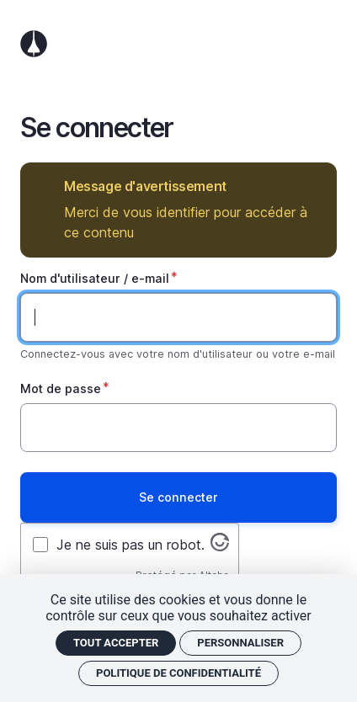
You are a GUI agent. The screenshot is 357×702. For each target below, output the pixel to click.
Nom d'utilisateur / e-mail (94, 278)
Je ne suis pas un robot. (130, 544)
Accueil (178, 43)
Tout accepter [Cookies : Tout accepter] (115, 642)
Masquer (312, 186)
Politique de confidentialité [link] (178, 673)
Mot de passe (60, 388)
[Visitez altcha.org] (219, 546)
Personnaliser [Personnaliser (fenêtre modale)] (240, 642)
